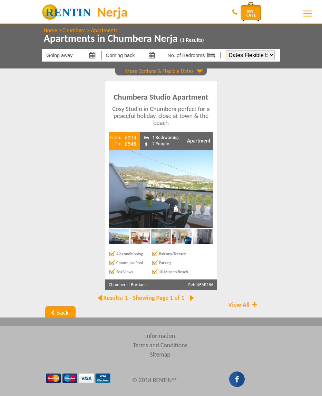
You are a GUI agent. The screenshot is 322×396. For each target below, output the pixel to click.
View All (243, 305)
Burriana (139, 284)
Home (50, 30)
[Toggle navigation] (307, 13)
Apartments (104, 30)
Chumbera (74, 30)
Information (160, 336)
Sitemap (160, 354)
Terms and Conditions (160, 345)
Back (59, 312)
